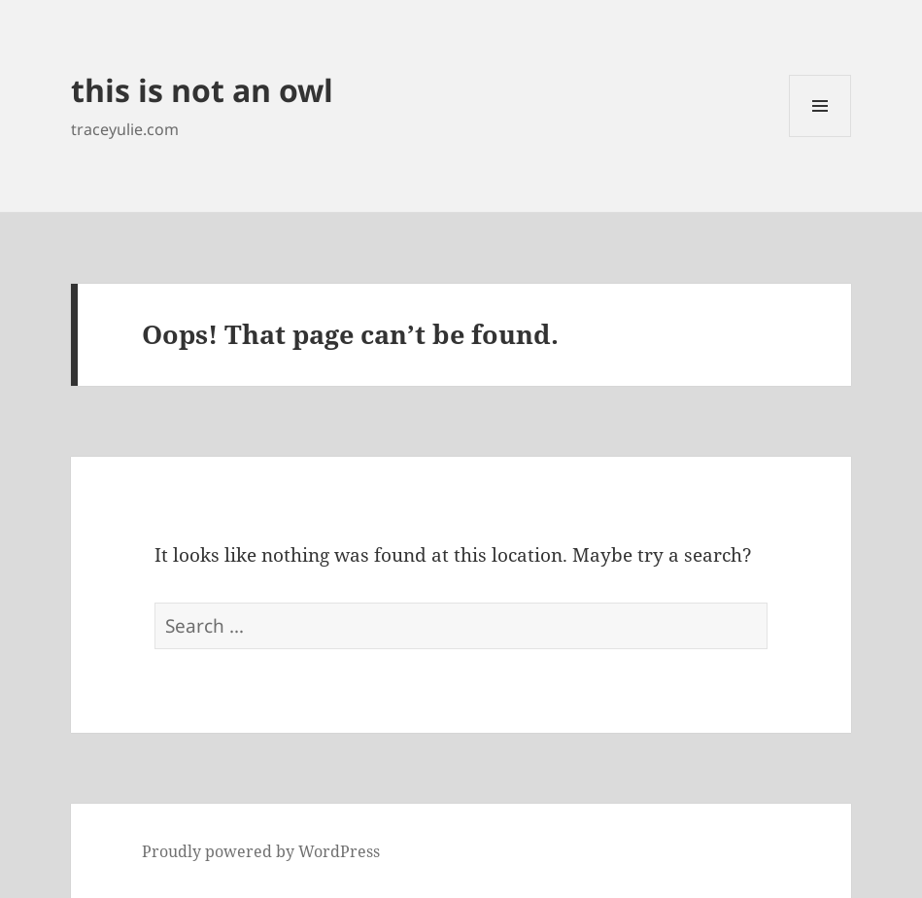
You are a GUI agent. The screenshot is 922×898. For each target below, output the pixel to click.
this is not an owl (202, 90)
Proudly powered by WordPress (261, 851)
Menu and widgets (820, 136)
